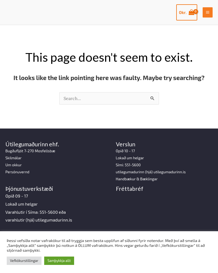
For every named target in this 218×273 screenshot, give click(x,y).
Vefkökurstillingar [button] (24, 260)
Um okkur (13, 165)
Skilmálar (13, 157)
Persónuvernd (17, 172)
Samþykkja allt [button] (59, 260)
